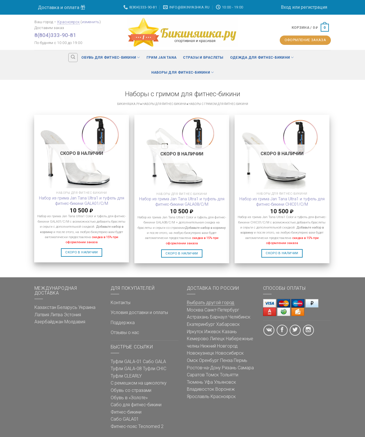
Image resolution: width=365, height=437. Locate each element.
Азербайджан (48, 321)
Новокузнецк (200, 353)
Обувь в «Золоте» (129, 397)
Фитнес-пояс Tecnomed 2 (137, 426)
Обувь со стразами (131, 390)
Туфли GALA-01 (126, 361)
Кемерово (198, 338)
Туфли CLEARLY (126, 376)
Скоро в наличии (81, 252)
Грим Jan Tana (161, 57)
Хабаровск (228, 324)
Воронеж (225, 389)
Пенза (226, 360)
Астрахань (198, 317)
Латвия (41, 314)
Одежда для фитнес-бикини (262, 57)
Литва (56, 314)
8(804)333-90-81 (55, 35)
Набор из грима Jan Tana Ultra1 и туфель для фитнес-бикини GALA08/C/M (181, 202)
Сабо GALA (154, 361)
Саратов (196, 374)
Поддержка (123, 322)
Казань (229, 331)
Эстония (72, 314)
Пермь (240, 360)
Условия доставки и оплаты (139, 312)
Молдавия (74, 321)
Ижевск (212, 331)
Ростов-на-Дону (204, 367)
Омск (192, 360)
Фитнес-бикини (126, 412)
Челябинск (239, 317)
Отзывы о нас (125, 332)
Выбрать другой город (210, 302)
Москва (195, 310)
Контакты (120, 302)
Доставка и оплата (61, 7)
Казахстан (45, 307)
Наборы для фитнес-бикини (182, 72)
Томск (212, 374)
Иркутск (195, 331)
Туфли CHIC (154, 368)
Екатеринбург (201, 324)
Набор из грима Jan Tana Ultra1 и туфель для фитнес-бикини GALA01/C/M (81, 201)
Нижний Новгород (219, 346)
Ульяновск (225, 382)
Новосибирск (229, 353)
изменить (90, 21)
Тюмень (195, 382)
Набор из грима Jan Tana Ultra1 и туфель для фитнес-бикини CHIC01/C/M (282, 202)
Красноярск (68, 21)
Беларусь (67, 307)
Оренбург (209, 360)
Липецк (217, 338)
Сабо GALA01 (125, 419)
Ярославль (198, 396)
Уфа (208, 382)
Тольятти (229, 374)
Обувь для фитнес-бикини (110, 57)
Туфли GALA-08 (126, 368)
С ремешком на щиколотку (139, 383)
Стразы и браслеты (203, 57)
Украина (86, 307)
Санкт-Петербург (221, 310)
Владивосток (200, 389)
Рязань (229, 367)
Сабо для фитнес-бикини (136, 404)
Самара (246, 367)
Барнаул (218, 317)
